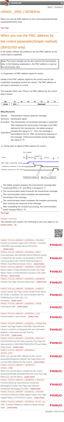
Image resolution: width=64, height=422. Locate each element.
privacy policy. (7, 225)
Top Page (5, 28)
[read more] (23, 246)
